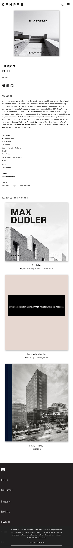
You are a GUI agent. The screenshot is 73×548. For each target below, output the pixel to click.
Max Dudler (6, 168)
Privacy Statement (39, 537)
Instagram (5, 521)
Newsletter (6, 501)
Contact (4, 479)
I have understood (36, 543)
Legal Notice (6, 489)
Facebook (5, 511)
